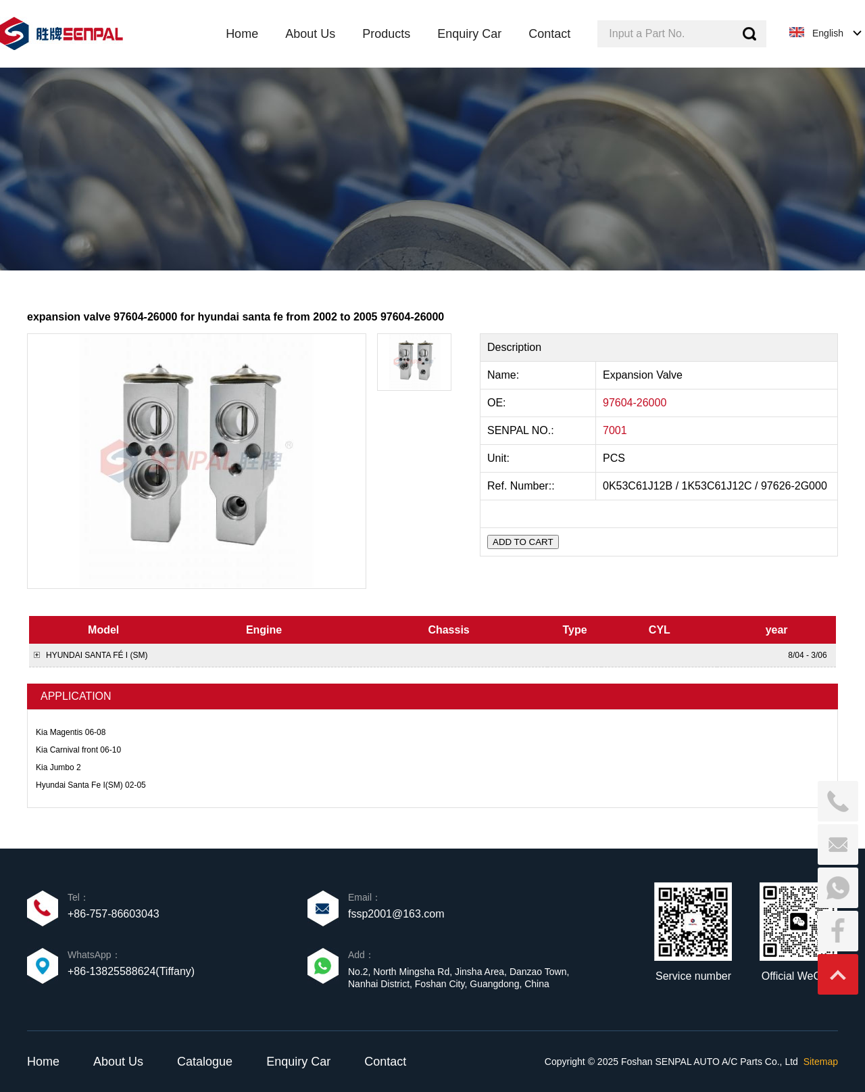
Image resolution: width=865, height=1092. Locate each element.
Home (43, 1061)
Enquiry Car (298, 1061)
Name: (504, 375)
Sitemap (821, 1061)
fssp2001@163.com (396, 914)
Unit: (499, 458)
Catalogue (204, 1061)
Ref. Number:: (522, 486)
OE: (498, 402)
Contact (385, 1061)
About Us (118, 1061)
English (827, 33)
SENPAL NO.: (520, 430)
